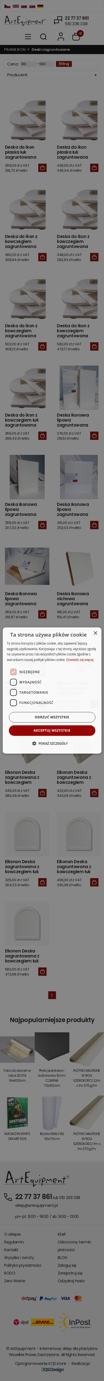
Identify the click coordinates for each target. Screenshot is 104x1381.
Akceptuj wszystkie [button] (52, 730)
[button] (52, 743)
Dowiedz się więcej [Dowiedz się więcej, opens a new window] (79, 659)
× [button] (95, 633)
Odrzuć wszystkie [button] (52, 717)
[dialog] (51, 690)
